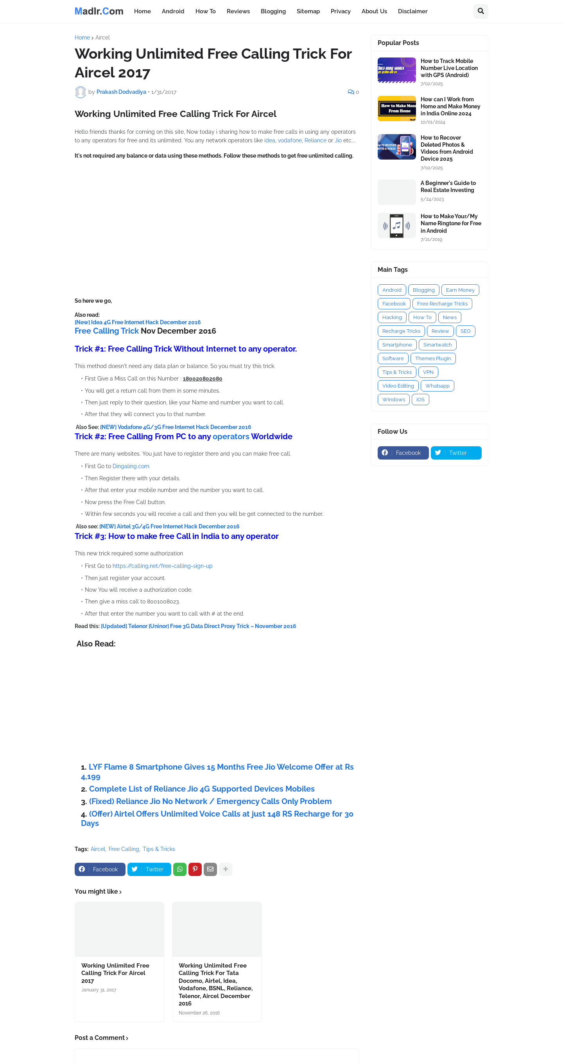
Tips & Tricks (159, 849)
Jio (339, 140)
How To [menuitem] (205, 11)
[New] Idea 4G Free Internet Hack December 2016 (138, 322)
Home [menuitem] (142, 11)
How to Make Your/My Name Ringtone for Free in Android (451, 223)
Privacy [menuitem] (341, 11)
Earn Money (460, 290)
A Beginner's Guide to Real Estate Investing (448, 186)
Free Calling (124, 849)
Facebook (394, 304)
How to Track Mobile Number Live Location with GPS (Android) (449, 68)
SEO (466, 331)
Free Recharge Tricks (442, 304)
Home (82, 37)
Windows (393, 399)
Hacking (392, 317)
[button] (480, 11)
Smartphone (397, 345)
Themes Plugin (433, 358)
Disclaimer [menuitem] (413, 11)
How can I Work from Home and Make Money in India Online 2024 (451, 106)
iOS (420, 399)
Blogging (424, 290)
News (450, 317)
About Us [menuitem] (374, 11)
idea (269, 140)
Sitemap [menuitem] (308, 11)
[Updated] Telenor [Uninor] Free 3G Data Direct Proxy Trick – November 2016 (198, 626)
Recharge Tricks (401, 331)
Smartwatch (437, 345)
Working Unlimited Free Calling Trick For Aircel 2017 (115, 973)
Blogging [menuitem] (273, 11)
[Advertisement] (217, 228)
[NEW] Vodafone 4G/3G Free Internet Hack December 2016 (175, 427)
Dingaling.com (130, 466)
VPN (428, 372)
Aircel (102, 37)
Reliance (316, 140)
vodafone (290, 140)
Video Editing (398, 386)
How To (422, 317)
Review (440, 331)
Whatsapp (437, 386)
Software (393, 358)
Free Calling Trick (107, 331)
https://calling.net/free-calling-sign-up (163, 566)
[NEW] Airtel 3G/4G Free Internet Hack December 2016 (169, 526)
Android (392, 290)
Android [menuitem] (173, 11)
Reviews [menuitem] (238, 11)
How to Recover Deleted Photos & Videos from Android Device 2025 (447, 148)
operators (232, 436)
